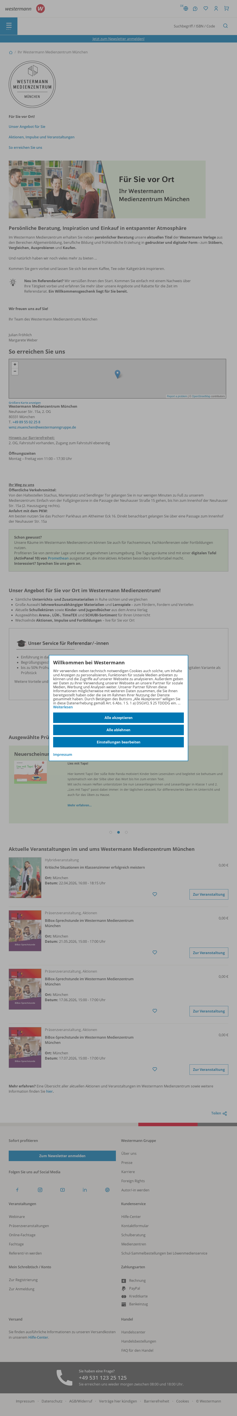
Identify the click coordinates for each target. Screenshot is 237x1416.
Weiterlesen (63, 707)
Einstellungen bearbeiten (119, 742)
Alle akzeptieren (119, 717)
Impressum (62, 754)
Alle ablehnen (118, 730)
